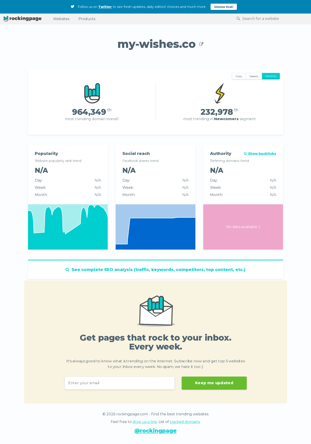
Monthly (270, 76)
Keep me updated (216, 384)
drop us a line (145, 422)
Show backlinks (260, 154)
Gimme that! (223, 7)
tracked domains (185, 422)
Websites (61, 19)
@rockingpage (155, 430)
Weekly (254, 76)
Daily (239, 76)
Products (86, 19)
